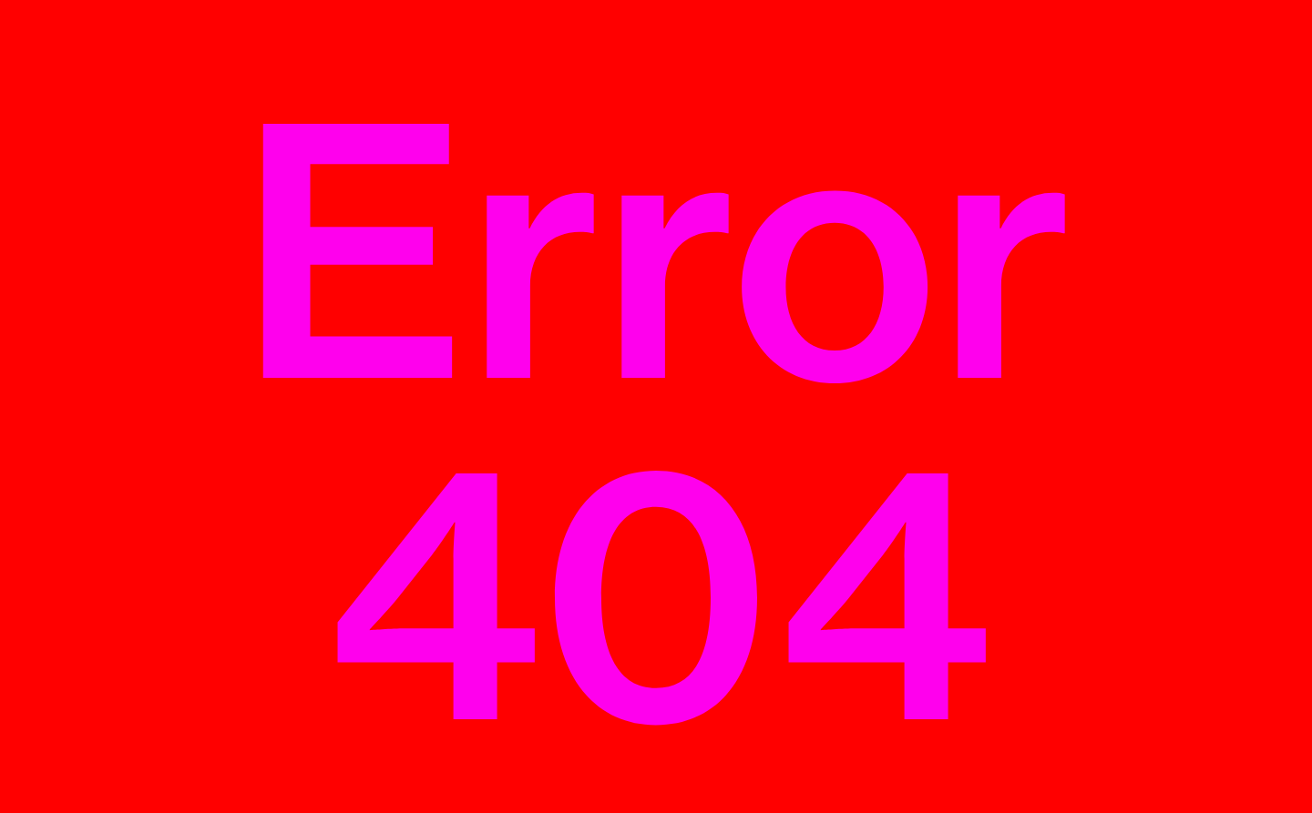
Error (656, 423)
